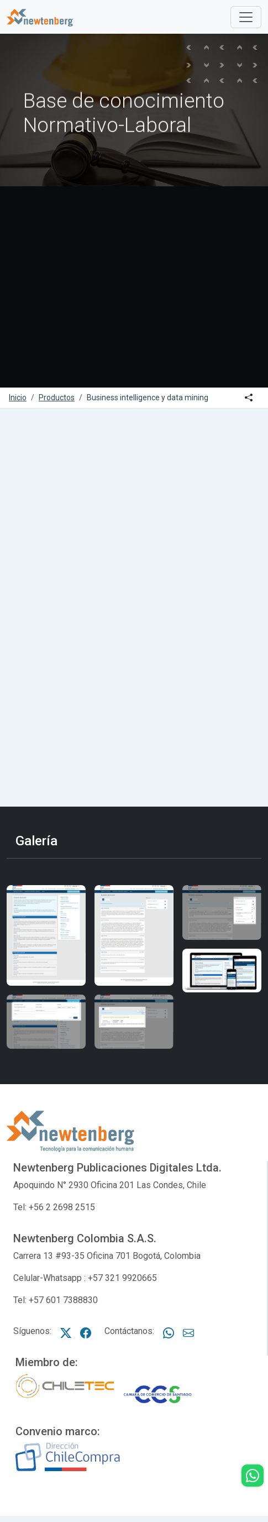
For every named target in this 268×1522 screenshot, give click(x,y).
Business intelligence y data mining (147, 397)
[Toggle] (245, 17)
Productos (57, 397)
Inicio (18, 397)
